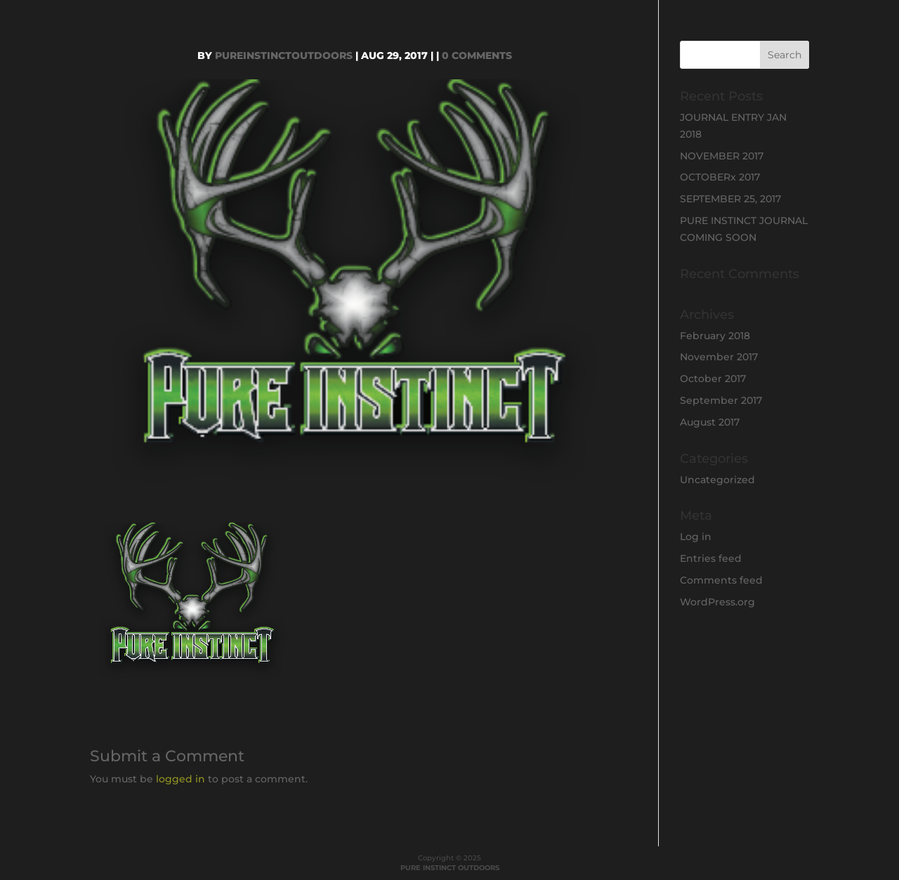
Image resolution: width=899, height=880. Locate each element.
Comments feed (721, 580)
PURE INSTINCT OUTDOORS (449, 867)
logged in (180, 779)
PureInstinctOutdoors (284, 55)
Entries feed (711, 558)
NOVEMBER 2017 (721, 156)
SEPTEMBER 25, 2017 (730, 198)
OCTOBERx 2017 (720, 177)
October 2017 (713, 378)
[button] (192, 603)
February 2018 (715, 335)
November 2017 (719, 356)
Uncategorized (717, 479)
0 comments (477, 55)
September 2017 (721, 400)
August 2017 (710, 422)
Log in (695, 536)
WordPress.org (717, 602)
